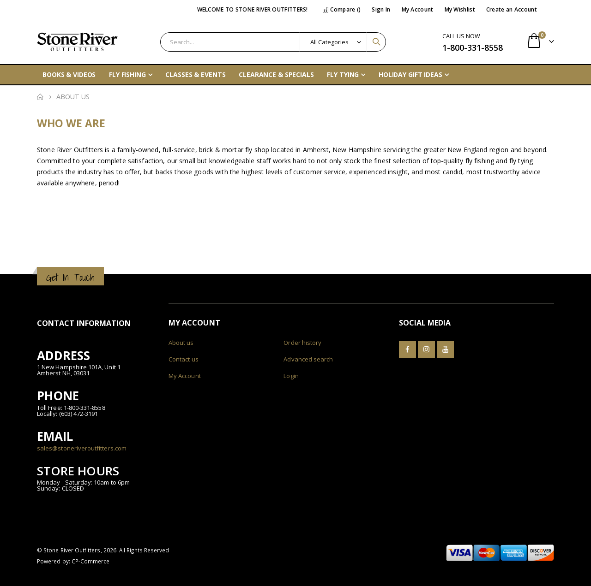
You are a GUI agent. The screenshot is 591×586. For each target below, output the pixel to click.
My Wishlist (460, 9)
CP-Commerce (91, 561)
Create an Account (511, 9)
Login (290, 376)
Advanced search (308, 359)
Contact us (184, 359)
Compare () (341, 9)
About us (181, 342)
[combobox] (273, 42)
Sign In (381, 9)
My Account (418, 9)
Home (40, 96)
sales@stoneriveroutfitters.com (82, 448)
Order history (302, 342)
